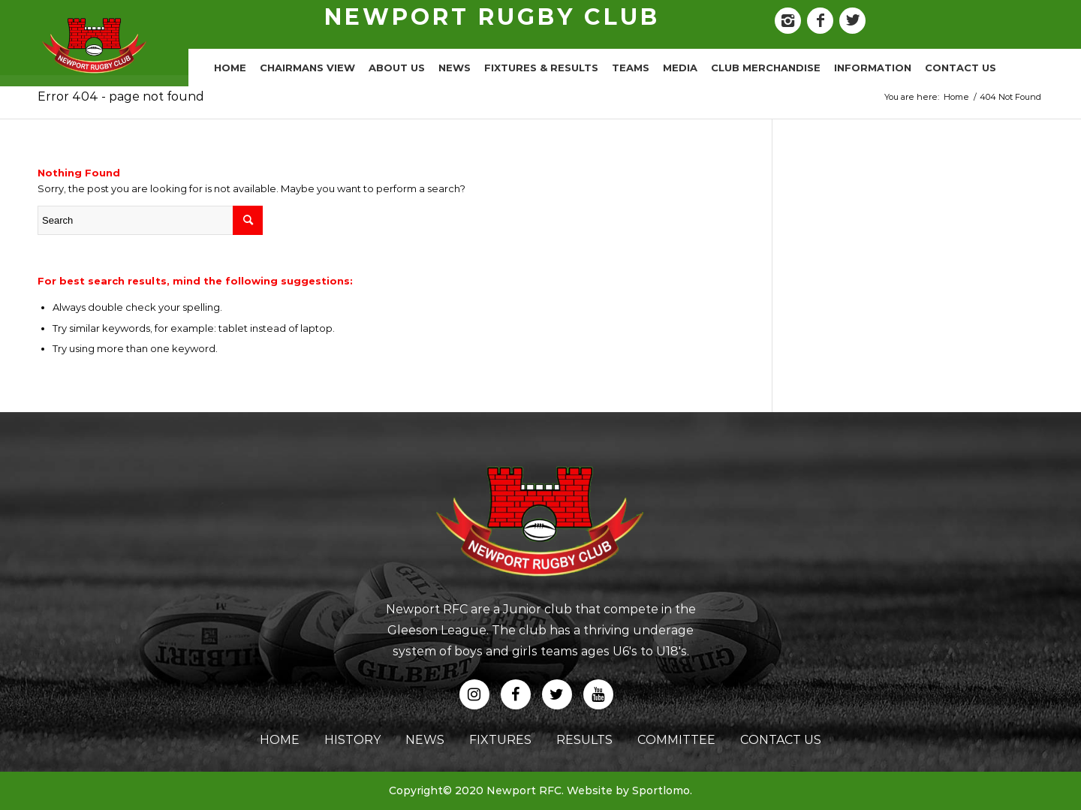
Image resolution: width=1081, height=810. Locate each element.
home (280, 740)
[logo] (95, 45)
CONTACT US (960, 68)
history (352, 740)
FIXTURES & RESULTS (541, 68)
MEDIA (680, 68)
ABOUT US (397, 68)
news (424, 740)
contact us (780, 740)
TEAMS (630, 68)
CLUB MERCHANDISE (766, 68)
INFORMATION (872, 68)
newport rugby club (492, 17)
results (584, 740)
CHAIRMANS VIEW (307, 68)
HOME (230, 68)
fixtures (500, 740)
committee (676, 740)
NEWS (454, 68)
